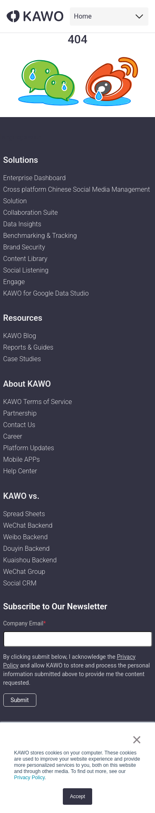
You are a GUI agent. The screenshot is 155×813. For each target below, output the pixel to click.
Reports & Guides (28, 347)
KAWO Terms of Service (38, 402)
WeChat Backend (27, 525)
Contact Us (19, 425)
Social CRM (20, 583)
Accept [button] (77, 796)
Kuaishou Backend (30, 560)
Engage (14, 282)
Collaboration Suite (30, 212)
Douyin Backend (26, 548)
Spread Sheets (24, 514)
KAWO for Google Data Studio (46, 293)
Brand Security (24, 247)
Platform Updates (28, 448)
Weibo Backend (25, 537)
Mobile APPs (21, 459)
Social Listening (26, 270)
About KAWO (27, 384)
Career (12, 436)
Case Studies (22, 359)
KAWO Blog (19, 336)
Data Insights (22, 224)
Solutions (20, 160)
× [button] (136, 740)
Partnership (20, 413)
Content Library (25, 259)
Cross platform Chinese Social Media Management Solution (76, 195)
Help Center (20, 471)
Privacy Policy (29, 777)
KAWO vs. (21, 496)
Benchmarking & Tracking (40, 236)
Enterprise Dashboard (34, 178)
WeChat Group (24, 572)
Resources (23, 318)
